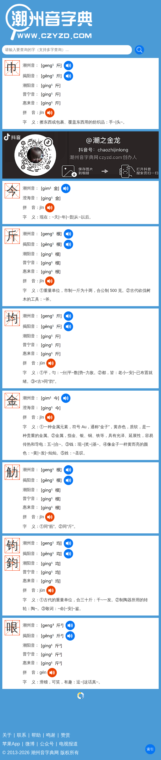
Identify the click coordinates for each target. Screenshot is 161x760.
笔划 (150, 749)
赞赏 (65, 735)
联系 (21, 735)
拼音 (150, 749)
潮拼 (150, 749)
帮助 (36, 735)
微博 (30, 744)
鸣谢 (50, 735)
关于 (7, 735)
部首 (150, 749)
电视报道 (68, 744)
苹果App (11, 744)
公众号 (47, 744)
